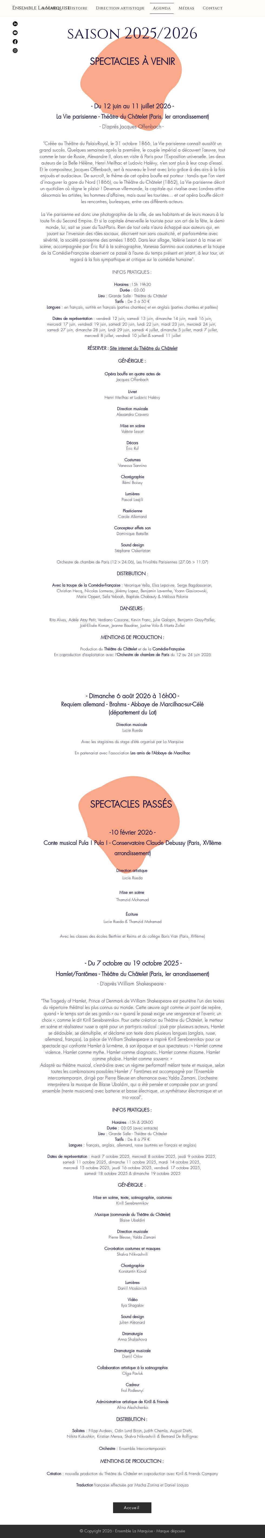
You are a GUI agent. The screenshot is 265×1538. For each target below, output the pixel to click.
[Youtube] (15, 32)
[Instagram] (15, 50)
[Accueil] (132, 1507)
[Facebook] (15, 41)
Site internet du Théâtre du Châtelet (143, 348)
